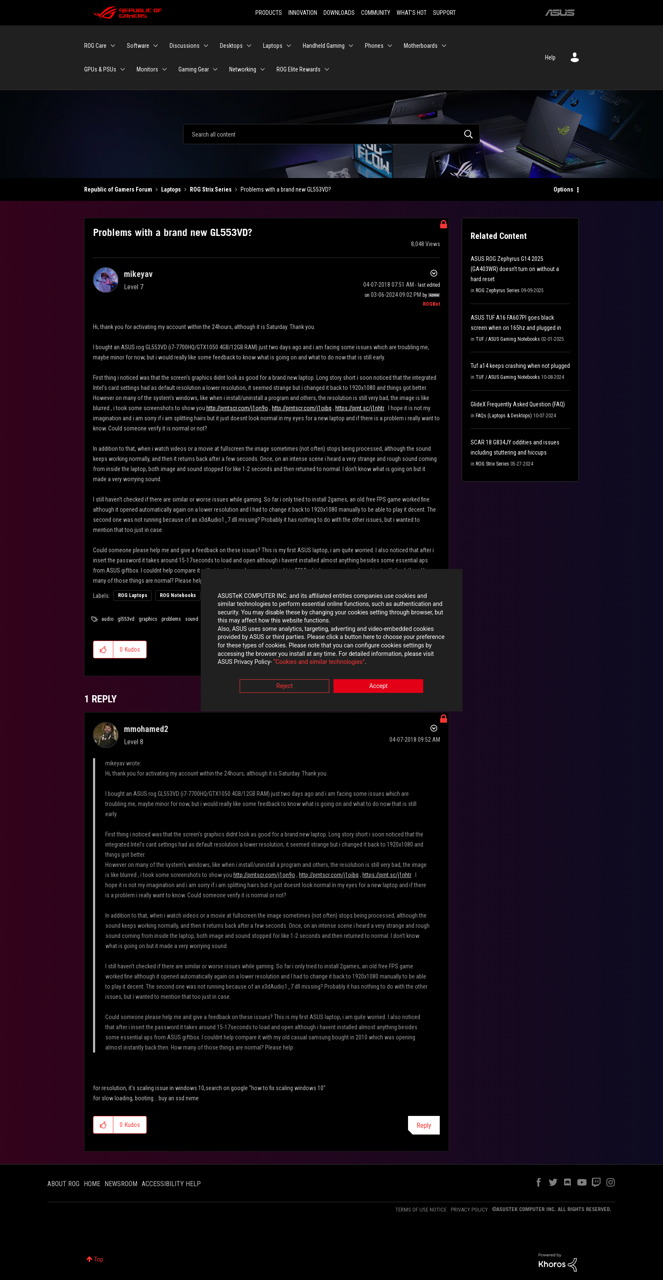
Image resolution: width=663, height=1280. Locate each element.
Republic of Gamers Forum (118, 189)
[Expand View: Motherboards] (444, 46)
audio (107, 619)
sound (191, 619)
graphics (148, 619)
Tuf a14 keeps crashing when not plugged (520, 365)
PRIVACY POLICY (469, 1209)
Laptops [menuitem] (272, 45)
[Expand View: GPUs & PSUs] (122, 69)
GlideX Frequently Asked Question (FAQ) (518, 404)
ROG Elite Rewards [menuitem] (299, 69)
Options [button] (563, 189)
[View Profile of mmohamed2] (146, 729)
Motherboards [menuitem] (421, 45)
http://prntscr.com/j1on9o (237, 408)
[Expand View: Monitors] (164, 69)
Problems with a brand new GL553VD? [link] (286, 189)
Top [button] (98, 1259)
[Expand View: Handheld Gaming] (351, 46)
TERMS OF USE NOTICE (421, 1209)
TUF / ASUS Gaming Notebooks (508, 339)
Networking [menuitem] (242, 69)
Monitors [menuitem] (147, 69)
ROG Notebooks (178, 595)
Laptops (171, 189)
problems (171, 619)
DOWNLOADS (339, 12)
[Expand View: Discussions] (206, 46)
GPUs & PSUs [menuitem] (100, 69)
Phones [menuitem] (374, 45)
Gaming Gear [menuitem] (193, 69)
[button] (103, 649)
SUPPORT (444, 12)
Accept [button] (378, 686)
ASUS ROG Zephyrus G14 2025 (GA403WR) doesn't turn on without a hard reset (515, 268)
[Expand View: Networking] (262, 69)
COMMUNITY (375, 12)
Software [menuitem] (138, 45)
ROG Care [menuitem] (95, 45)
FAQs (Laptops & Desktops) (504, 416)
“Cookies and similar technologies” (276, 663)
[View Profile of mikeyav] (138, 274)
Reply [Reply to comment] (423, 1125)
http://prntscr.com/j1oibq (302, 408)
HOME (92, 1184)
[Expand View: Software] (155, 46)
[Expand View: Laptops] (289, 46)
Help (550, 57)
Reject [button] (285, 686)
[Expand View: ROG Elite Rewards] (327, 69)
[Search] (331, 134)
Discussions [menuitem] (185, 45)
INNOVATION (302, 12)
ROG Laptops (132, 595)
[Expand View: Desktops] (249, 46)
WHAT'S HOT (412, 12)
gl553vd (126, 619)
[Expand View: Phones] (390, 46)
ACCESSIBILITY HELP (171, 1184)
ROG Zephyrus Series (498, 290)
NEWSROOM (120, 1184)
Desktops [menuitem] (231, 45)
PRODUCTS (268, 12)
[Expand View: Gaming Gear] (215, 69)
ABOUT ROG (63, 1184)
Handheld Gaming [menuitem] (324, 45)
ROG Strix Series (211, 189)
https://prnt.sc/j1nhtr (359, 408)
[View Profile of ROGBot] (431, 304)
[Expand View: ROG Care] (113, 46)
